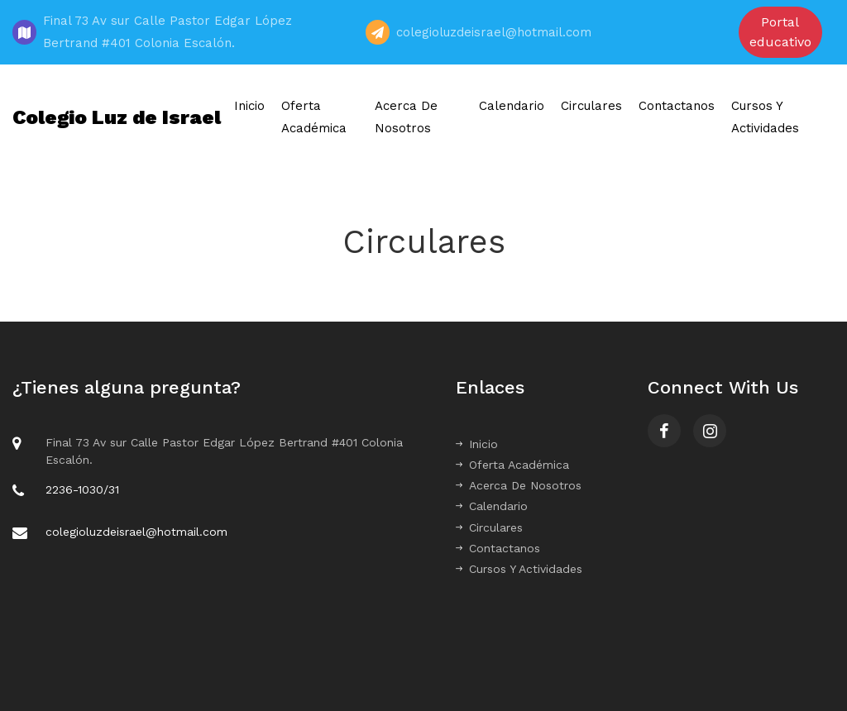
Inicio (249, 105)
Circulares (591, 105)
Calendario (511, 105)
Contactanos (677, 105)
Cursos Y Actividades (765, 117)
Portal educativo (780, 32)
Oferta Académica (314, 117)
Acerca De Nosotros (406, 117)
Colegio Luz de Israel (116, 117)
